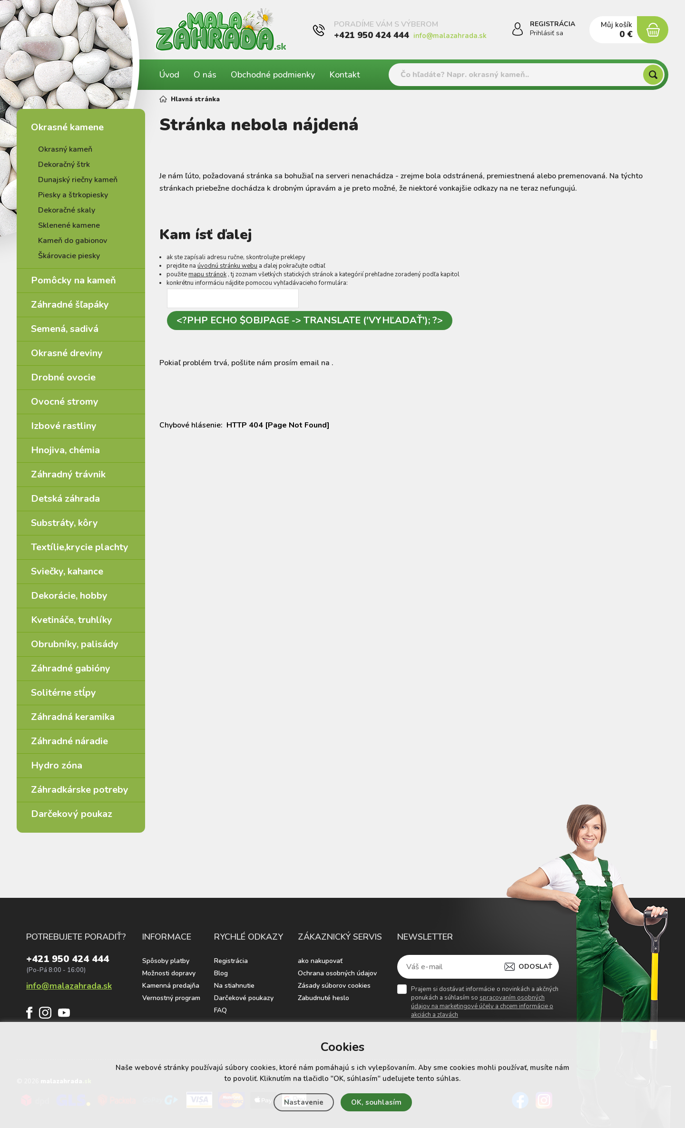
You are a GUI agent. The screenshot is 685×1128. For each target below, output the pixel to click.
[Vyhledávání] (527, 74)
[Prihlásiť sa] (517, 30)
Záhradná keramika (73, 716)
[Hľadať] (653, 75)
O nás (205, 74)
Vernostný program (171, 997)
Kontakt (344, 74)
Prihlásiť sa (546, 33)
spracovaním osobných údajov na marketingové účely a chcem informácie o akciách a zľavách (482, 1006)
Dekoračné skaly (66, 210)
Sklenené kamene (69, 225)
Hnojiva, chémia (65, 450)
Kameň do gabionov (72, 240)
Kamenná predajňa (170, 985)
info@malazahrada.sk (450, 35)
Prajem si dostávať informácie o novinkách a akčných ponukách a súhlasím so (484, 1002)
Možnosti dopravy (169, 973)
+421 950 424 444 (371, 35)
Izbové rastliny (64, 425)
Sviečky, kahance (67, 571)
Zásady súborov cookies (334, 985)
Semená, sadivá (64, 328)
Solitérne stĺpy (63, 692)
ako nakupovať (320, 960)
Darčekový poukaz (71, 813)
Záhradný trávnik (68, 474)
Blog (221, 973)
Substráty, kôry (64, 522)
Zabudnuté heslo (323, 997)
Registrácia (231, 960)
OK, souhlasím (376, 1102)
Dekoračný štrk (64, 164)
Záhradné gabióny (70, 668)
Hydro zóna (56, 765)
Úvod (169, 74)
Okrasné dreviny (67, 353)
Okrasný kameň (65, 149)
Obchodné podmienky (273, 74)
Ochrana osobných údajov (337, 973)
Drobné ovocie (63, 377)
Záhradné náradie (69, 741)
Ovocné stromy (64, 401)
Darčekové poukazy (244, 997)
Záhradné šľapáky (70, 304)
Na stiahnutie (234, 985)
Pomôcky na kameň (73, 280)
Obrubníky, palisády (74, 644)
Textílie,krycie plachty (79, 547)
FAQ (220, 1010)
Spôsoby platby (165, 960)
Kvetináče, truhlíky (71, 619)
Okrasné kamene (67, 127)
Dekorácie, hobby (69, 595)
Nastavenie (303, 1102)
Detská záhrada (65, 498)
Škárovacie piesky (69, 256)
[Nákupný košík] (652, 30)
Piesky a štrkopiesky (73, 195)
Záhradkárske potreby (79, 789)
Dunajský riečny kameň (77, 180)
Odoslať (535, 966)
